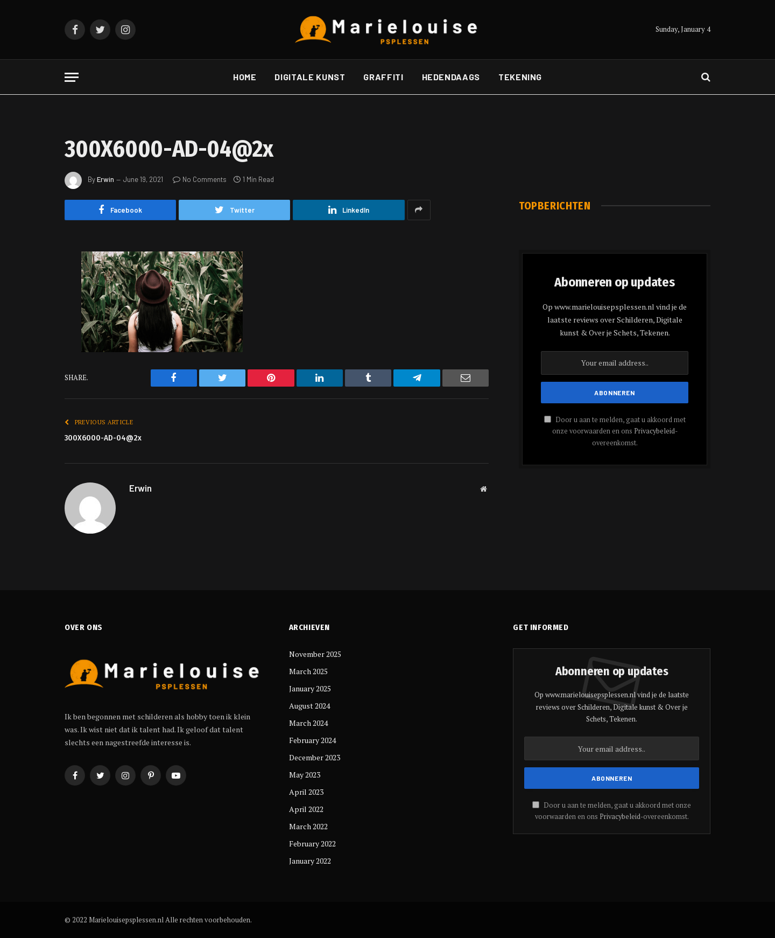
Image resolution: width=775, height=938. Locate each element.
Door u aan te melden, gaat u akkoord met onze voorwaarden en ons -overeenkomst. (615, 431)
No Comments (200, 179)
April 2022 (306, 809)
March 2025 (308, 671)
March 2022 (308, 826)
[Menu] (72, 77)
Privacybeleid (654, 431)
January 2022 (310, 861)
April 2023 (306, 792)
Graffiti (383, 77)
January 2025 (310, 688)
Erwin (105, 179)
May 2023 (304, 774)
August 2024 (309, 706)
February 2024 (312, 740)
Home (245, 77)
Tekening (520, 77)
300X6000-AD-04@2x (103, 438)
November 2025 (315, 654)
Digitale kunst (309, 77)
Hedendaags (451, 77)
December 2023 (314, 757)
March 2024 (308, 723)
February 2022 (312, 843)
